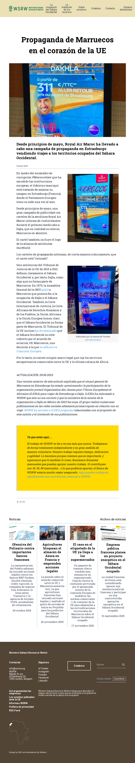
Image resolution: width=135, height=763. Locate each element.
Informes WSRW (18, 703)
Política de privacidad (21, 706)
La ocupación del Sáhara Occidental (51, 8)
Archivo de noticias (113, 519)
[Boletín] (104, 679)
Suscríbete (119, 679)
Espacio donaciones (126, 8)
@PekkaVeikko (93, 339)
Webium (43, 752)
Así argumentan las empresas (20, 692)
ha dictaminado (46, 330)
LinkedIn (42, 680)
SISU (20, 752)
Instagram (43, 671)
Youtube (42, 674)
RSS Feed (14, 710)
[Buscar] (108, 665)
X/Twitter (43, 668)
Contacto (110, 8)
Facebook (43, 677)
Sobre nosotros (81, 8)
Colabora (96, 8)
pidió (45, 289)
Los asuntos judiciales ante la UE (22, 698)
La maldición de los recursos (67, 8)
